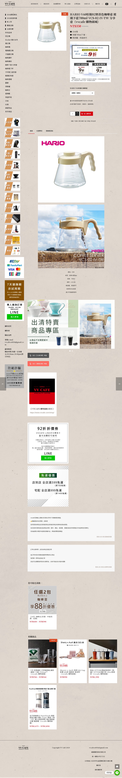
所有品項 (93, 121)
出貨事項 (39, 131)
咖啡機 (7, 47)
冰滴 (6, 104)
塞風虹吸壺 (9, 75)
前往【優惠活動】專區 (38, 364)
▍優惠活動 (9, 25)
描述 (31, 131)
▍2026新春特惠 (11, 18)
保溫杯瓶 (8, 97)
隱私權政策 (98, 770)
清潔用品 (8, 108)
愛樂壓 (7, 93)
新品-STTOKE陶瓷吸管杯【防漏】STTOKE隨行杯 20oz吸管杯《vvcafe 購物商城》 (102, 672)
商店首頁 (46, 4)
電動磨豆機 (9, 50)
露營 (6, 83)
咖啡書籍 (8, 79)
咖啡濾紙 (8, 61)
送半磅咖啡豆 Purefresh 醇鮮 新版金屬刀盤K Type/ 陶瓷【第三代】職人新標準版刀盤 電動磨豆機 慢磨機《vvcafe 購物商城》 (42, 719)
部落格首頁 (34, 4)
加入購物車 (87, 114)
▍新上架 (8, 22)
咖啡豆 (7, 90)
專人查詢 (67, 4)
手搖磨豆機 (9, 54)
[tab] (31, 131)
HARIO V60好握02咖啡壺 (78, 88)
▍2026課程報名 (11, 14)
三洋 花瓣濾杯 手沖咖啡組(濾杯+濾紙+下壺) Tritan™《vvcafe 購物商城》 (42, 672)
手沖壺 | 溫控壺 (10, 72)
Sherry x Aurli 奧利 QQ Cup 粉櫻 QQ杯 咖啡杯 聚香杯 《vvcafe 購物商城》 (72, 672)
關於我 (97, 4)
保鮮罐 (7, 86)
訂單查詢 (77, 4)
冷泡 (6, 101)
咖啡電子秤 (9, 68)
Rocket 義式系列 (11, 40)
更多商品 (8, 111)
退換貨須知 (49, 131)
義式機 (7, 43)
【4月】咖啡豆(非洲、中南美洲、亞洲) (41, 617)
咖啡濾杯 (8, 58)
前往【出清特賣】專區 (38, 355)
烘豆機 (7, 36)
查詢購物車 (56, 4)
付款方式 (87, 4)
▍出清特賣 (9, 29)
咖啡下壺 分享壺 (85, 121)
